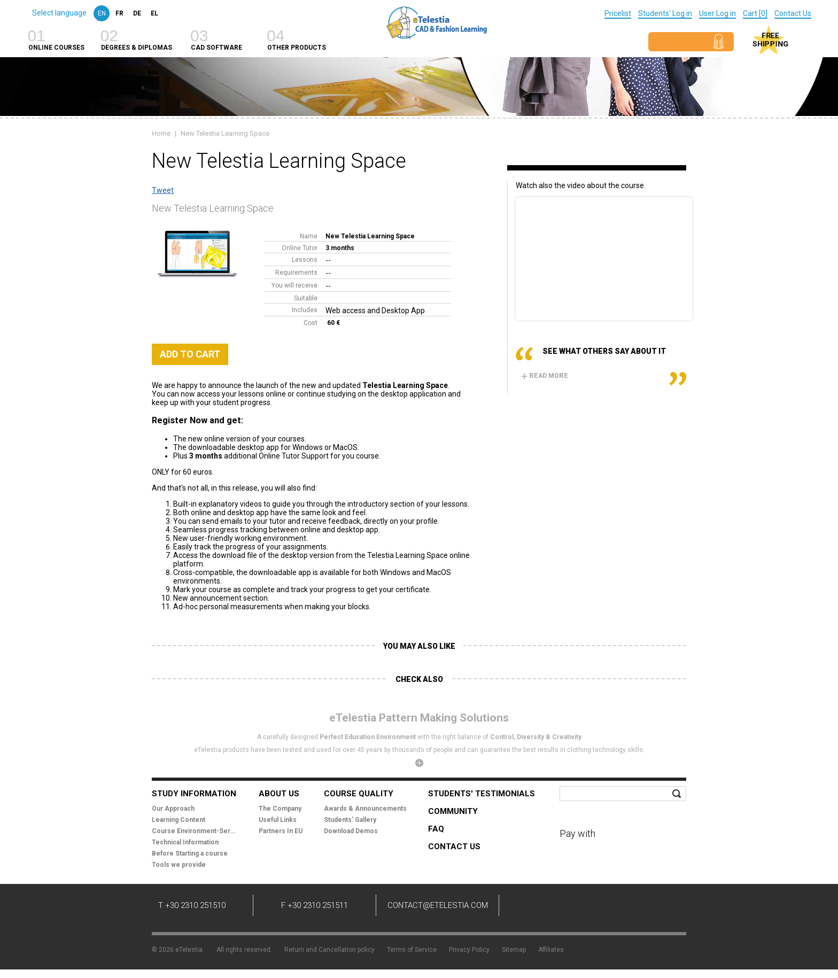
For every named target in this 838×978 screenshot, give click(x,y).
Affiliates (551, 949)
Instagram (659, 907)
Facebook (531, 907)
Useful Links (278, 820)
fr (119, 13)
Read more (544, 375)
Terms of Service (412, 949)
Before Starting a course (190, 853)
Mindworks (660, 946)
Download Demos (351, 831)
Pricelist (617, 13)
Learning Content (178, 820)
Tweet (163, 190)
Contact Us (792, 13)
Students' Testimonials (481, 793)
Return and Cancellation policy (329, 949)
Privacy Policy (469, 949)
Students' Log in (665, 13)
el (154, 13)
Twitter (563, 907)
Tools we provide (179, 864)
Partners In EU (280, 831)
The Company (280, 808)
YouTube (595, 907)
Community (453, 811)
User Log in (717, 13)
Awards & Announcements (365, 808)
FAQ (436, 829)
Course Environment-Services (194, 831)
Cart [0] (755, 13)
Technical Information (185, 842)
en (102, 13)
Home (161, 133)
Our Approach (173, 808)
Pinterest (627, 907)
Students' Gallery (350, 820)
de (137, 13)
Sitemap (514, 949)
